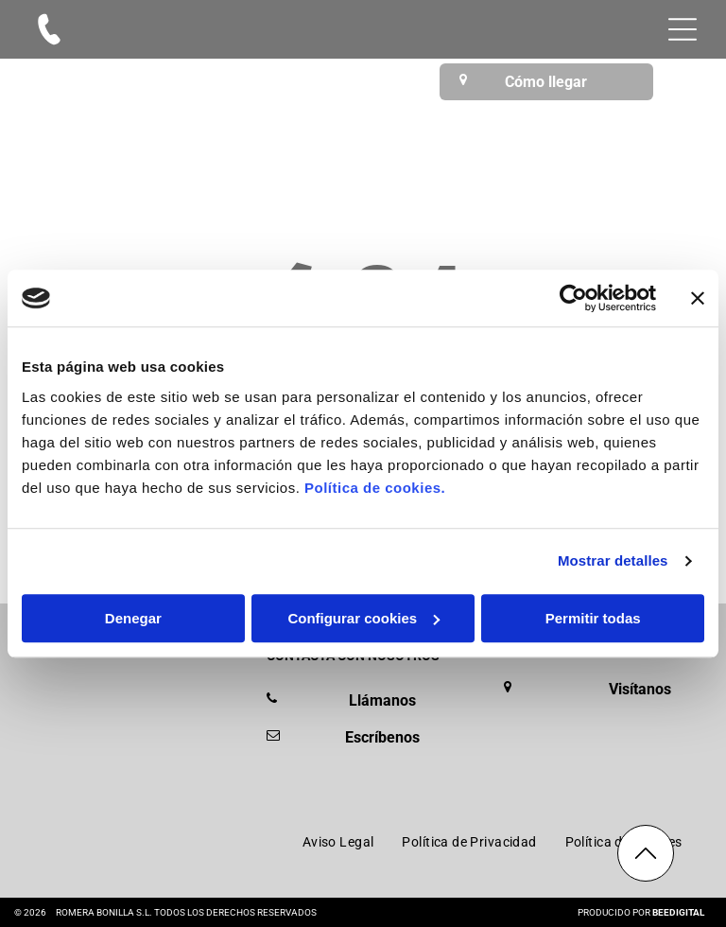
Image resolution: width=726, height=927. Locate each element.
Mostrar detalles (613, 560)
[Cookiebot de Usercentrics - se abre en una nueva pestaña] (573, 298)
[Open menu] (682, 29)
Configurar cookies (363, 618)
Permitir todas (593, 618)
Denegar (133, 618)
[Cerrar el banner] (697, 298)
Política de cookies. (374, 488)
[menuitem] (338, 842)
